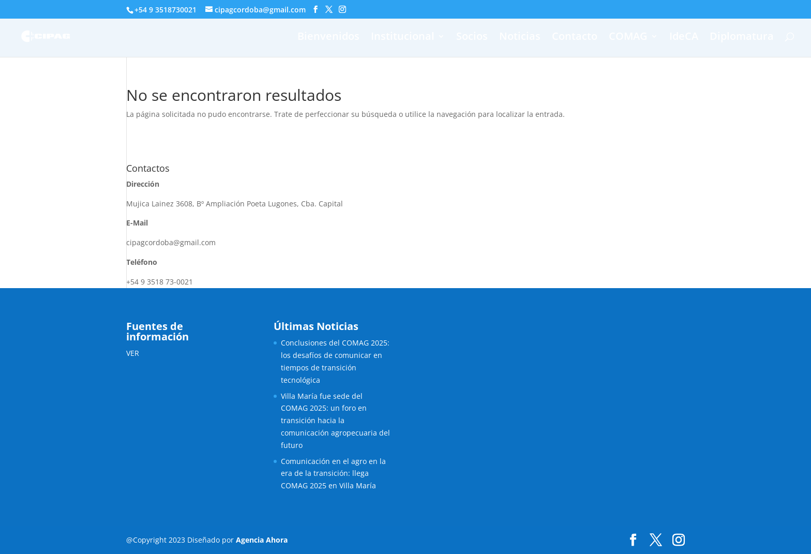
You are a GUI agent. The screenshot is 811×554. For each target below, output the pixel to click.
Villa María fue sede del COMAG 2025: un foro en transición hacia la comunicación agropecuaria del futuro (335, 420)
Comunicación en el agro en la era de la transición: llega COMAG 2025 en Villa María (333, 473)
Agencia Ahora (262, 540)
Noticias (519, 38)
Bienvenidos (328, 38)
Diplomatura (742, 38)
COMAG (628, 38)
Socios (472, 38)
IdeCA (683, 38)
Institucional (402, 38)
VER (132, 353)
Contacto (574, 38)
